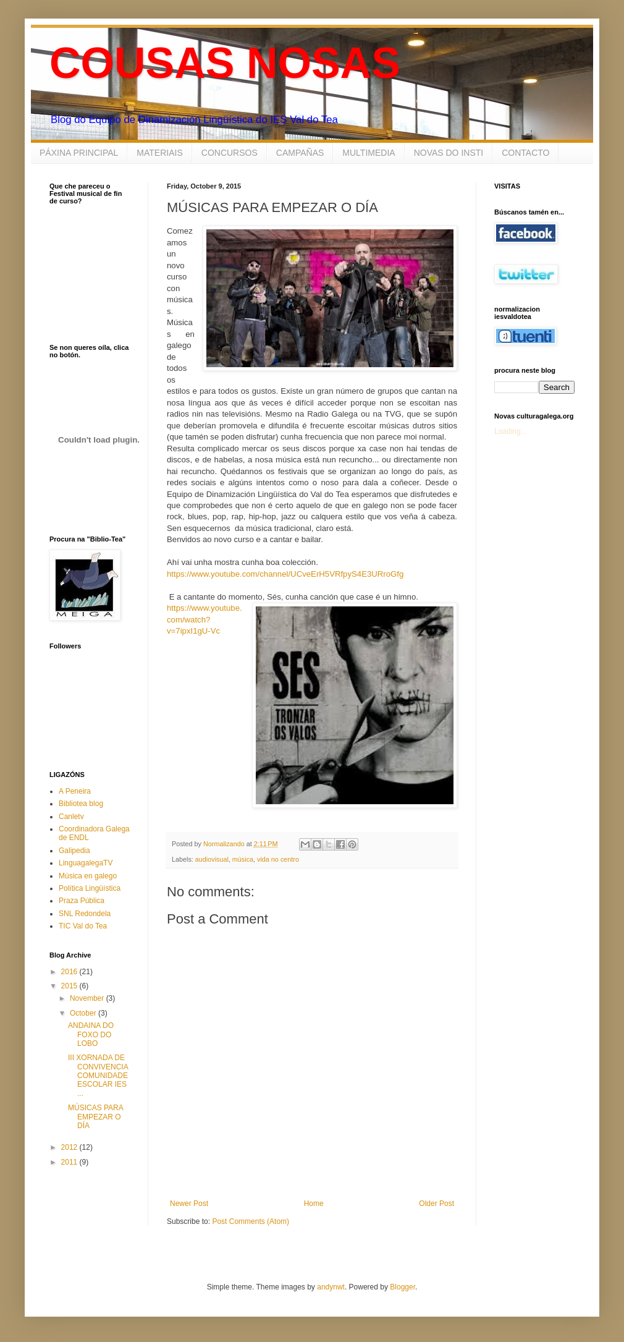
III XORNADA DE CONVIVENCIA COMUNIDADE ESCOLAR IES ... (98, 1075)
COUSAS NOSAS (224, 63)
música (242, 859)
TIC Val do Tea (83, 926)
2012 (70, 1147)
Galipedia (74, 850)
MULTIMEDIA (368, 153)
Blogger (402, 1287)
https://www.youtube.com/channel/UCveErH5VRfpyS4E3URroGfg (285, 574)
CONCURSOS (229, 153)
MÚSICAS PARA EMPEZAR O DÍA (95, 1116)
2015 (70, 986)
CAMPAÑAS (300, 153)
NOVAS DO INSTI (449, 153)
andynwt (331, 1287)
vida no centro (278, 859)
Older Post (436, 1203)
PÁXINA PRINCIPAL (79, 153)
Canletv (71, 816)
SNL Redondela (85, 913)
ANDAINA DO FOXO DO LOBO (91, 1034)
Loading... (510, 431)
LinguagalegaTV (85, 863)
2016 (70, 971)
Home (314, 1203)
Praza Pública (81, 900)
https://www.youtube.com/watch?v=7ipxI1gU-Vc (204, 619)
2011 (70, 1162)
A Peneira (75, 791)
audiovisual (212, 859)
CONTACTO (525, 153)
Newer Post (189, 1203)
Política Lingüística (89, 888)
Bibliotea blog (81, 803)
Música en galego (88, 876)
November (88, 998)
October (84, 1013)
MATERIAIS (159, 153)
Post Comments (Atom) (250, 1221)
